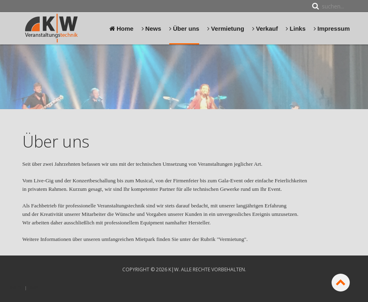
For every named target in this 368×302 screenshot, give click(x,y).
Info (15, 287)
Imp (34, 287)
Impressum (332, 28)
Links (295, 28)
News (151, 28)
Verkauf (265, 28)
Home (121, 28)
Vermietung (225, 28)
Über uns (184, 28)
